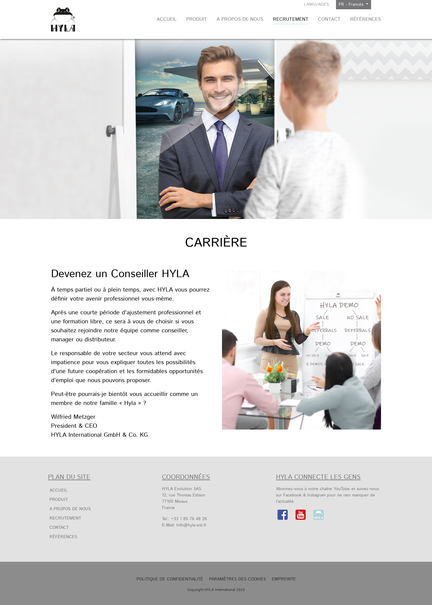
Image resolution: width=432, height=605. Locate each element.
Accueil (59, 490)
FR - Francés (352, 4)
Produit (59, 500)
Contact (59, 528)
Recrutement (65, 518)
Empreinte (284, 579)
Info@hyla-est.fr (191, 525)
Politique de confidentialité (169, 579)
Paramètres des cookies (237, 579)
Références (63, 537)
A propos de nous (70, 509)
